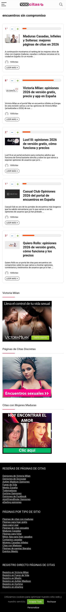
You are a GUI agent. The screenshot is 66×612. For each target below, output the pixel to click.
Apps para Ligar (10, 525)
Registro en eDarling (12, 587)
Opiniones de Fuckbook (14, 496)
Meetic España (10, 487)
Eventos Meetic (10, 551)
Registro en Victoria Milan (15, 572)
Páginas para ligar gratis (14, 522)
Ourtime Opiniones (12, 493)
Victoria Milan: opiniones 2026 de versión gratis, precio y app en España (41, 92)
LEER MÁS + (12, 67)
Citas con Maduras (12, 545)
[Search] (61, 4)
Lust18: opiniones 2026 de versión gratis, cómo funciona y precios (40, 144)
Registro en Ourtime (12, 584)
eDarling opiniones (12, 502)
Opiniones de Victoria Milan (16, 476)
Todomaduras (9, 490)
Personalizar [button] (33, 607)
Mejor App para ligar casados (17, 536)
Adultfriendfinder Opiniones (16, 499)
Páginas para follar (12, 533)
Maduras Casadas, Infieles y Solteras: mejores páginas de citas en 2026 (42, 40)
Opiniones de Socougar (14, 478)
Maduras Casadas (11, 531)
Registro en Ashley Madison (16, 581)
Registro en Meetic (12, 578)
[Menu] (4, 4)
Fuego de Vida (9, 484)
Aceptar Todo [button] (35, 601)
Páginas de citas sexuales (15, 528)
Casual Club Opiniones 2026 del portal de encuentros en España (39, 196)
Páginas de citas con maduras (17, 519)
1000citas (11, 62)
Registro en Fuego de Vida (15, 575)
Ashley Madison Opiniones (16, 481)
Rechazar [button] (51, 601)
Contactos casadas (12, 539)
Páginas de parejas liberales (16, 548)
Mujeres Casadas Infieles (15, 542)
